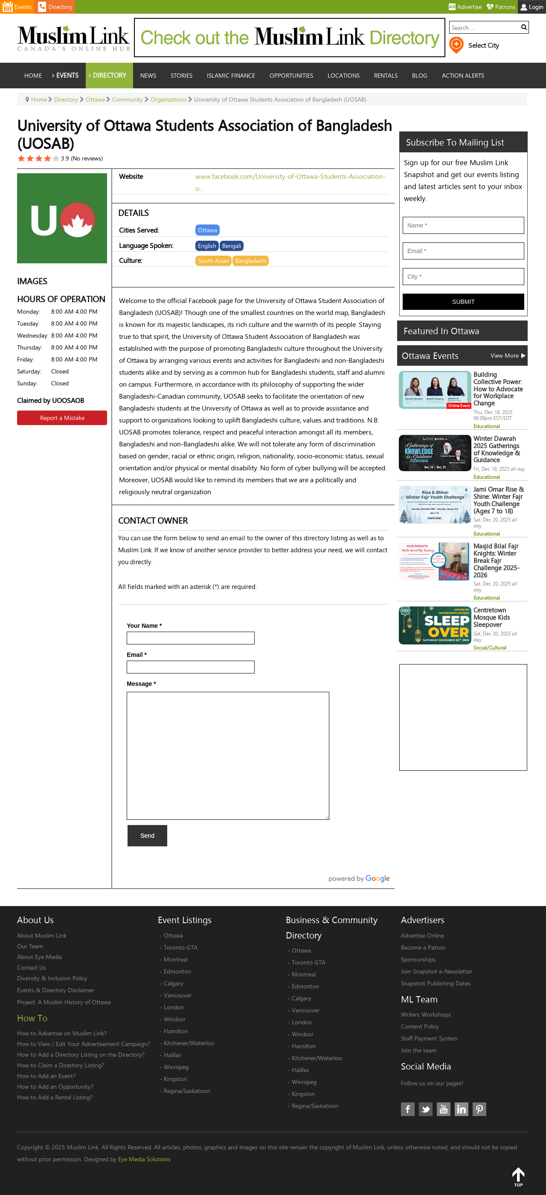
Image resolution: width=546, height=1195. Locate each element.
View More (508, 355)
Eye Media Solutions (144, 1158)
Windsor (175, 1018)
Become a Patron (423, 947)
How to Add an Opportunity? (55, 1086)
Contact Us (31, 967)
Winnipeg (176, 1066)
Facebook (408, 1109)
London (174, 1007)
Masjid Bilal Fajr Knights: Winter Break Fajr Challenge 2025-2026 (496, 560)
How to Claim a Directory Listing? (60, 1065)
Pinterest (479, 1109)
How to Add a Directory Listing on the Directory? (81, 1054)
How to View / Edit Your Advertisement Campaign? (83, 1043)
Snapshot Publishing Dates (435, 983)
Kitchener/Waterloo (189, 1042)
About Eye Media (39, 956)
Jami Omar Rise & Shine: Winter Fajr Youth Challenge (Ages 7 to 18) (498, 500)
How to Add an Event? (46, 1075)
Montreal (176, 959)
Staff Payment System (429, 1038)
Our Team (30, 945)
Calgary (173, 983)
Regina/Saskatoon (187, 1090)
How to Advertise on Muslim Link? (62, 1033)
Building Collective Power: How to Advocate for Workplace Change (498, 389)
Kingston (175, 1078)
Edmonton (177, 971)
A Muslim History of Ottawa (74, 1001)
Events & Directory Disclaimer (55, 989)
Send (147, 835)
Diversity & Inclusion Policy (52, 977)
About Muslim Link (42, 935)
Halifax (172, 1054)
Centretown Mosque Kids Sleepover (491, 617)
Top (518, 1176)
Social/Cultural (489, 647)
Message (141, 683)
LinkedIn (461, 1109)
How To (32, 1017)
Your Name (144, 625)
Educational (486, 426)
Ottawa (173, 935)
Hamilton (176, 1030)
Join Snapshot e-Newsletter (436, 971)
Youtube (443, 1109)
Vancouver (178, 995)
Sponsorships (418, 959)
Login (531, 6)
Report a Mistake (62, 417)
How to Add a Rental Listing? (55, 1097)
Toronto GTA (180, 947)
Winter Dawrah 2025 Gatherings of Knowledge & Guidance (496, 449)
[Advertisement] (464, 718)
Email (137, 654)
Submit (463, 301)
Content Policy (420, 1026)
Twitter (426, 1109)
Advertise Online (422, 935)
